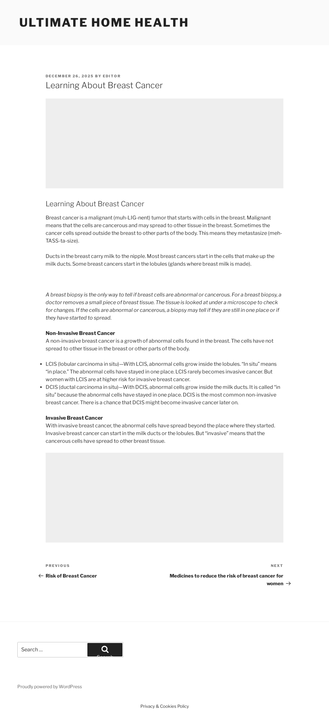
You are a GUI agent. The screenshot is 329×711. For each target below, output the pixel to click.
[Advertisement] (164, 143)
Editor (112, 76)
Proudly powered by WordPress (49, 686)
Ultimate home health (104, 22)
